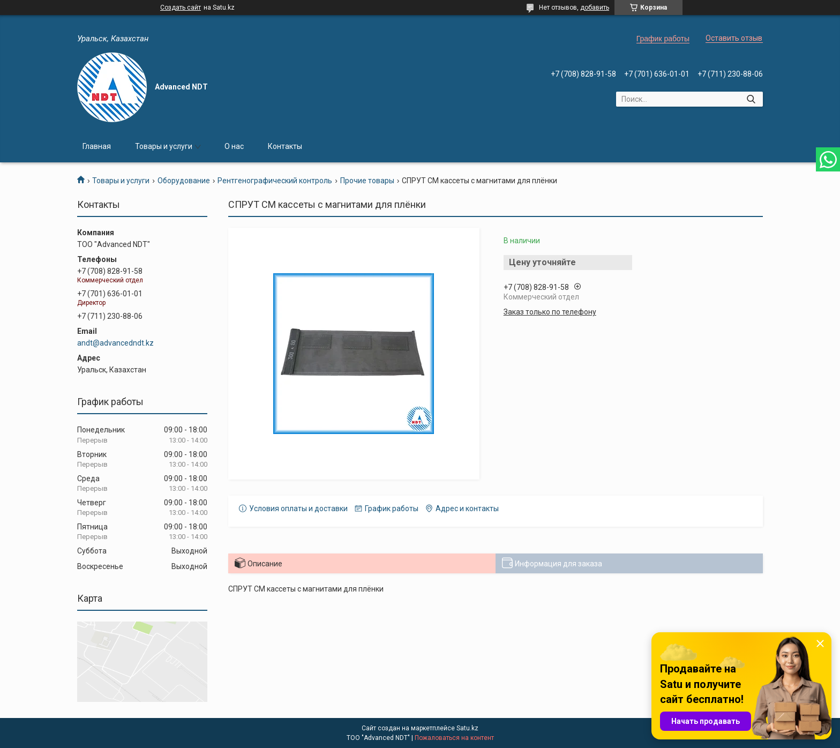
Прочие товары (367, 180)
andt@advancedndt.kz (115, 343)
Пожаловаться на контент (454, 738)
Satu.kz (467, 728)
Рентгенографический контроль (275, 180)
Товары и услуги (163, 146)
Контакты (285, 146)
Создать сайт (180, 7)
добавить (594, 7)
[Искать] (751, 99)
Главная (96, 146)
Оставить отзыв (734, 38)
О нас (234, 146)
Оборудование (184, 180)
